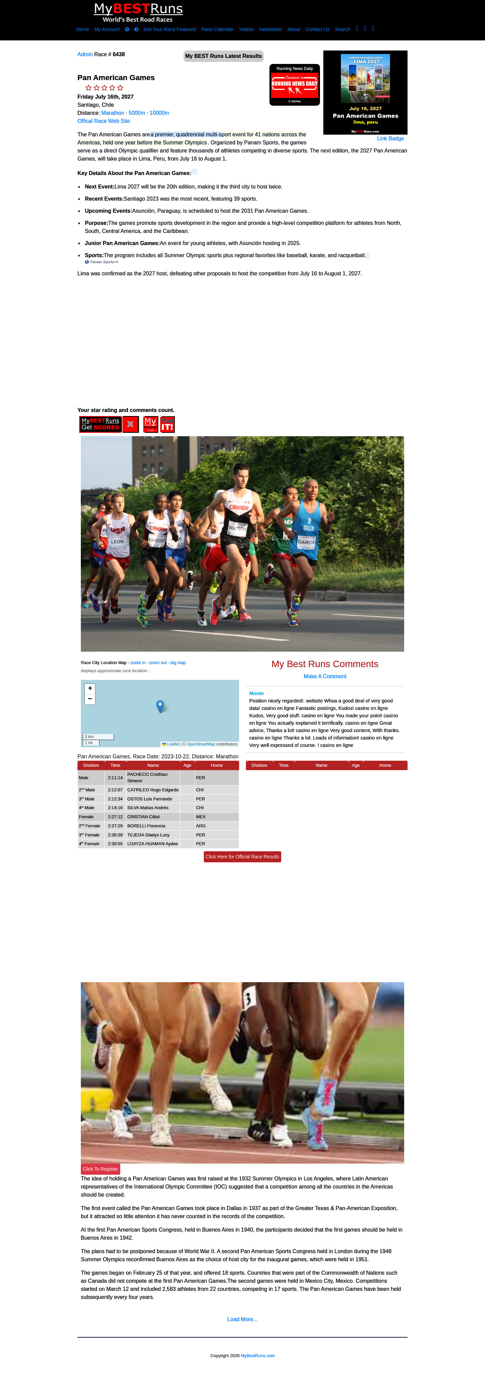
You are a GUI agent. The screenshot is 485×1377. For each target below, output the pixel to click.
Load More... (242, 1319)
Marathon (112, 113)
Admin (85, 54)
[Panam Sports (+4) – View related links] (367, 255)
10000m (159, 113)
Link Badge (390, 138)
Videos (246, 29)
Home (82, 29)
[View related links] (194, 171)
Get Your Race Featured (170, 29)
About (294, 29)
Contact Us (317, 29)
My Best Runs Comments (324, 664)
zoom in (138, 662)
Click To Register (100, 1169)
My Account (106, 29)
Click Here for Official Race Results (242, 856)
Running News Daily (295, 68)
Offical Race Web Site (103, 121)
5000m (137, 113)
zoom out (158, 662)
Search (343, 29)
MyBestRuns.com (257, 1355)
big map (178, 662)
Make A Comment (325, 676)
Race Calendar (217, 29)
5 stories (295, 101)
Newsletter (270, 29)
